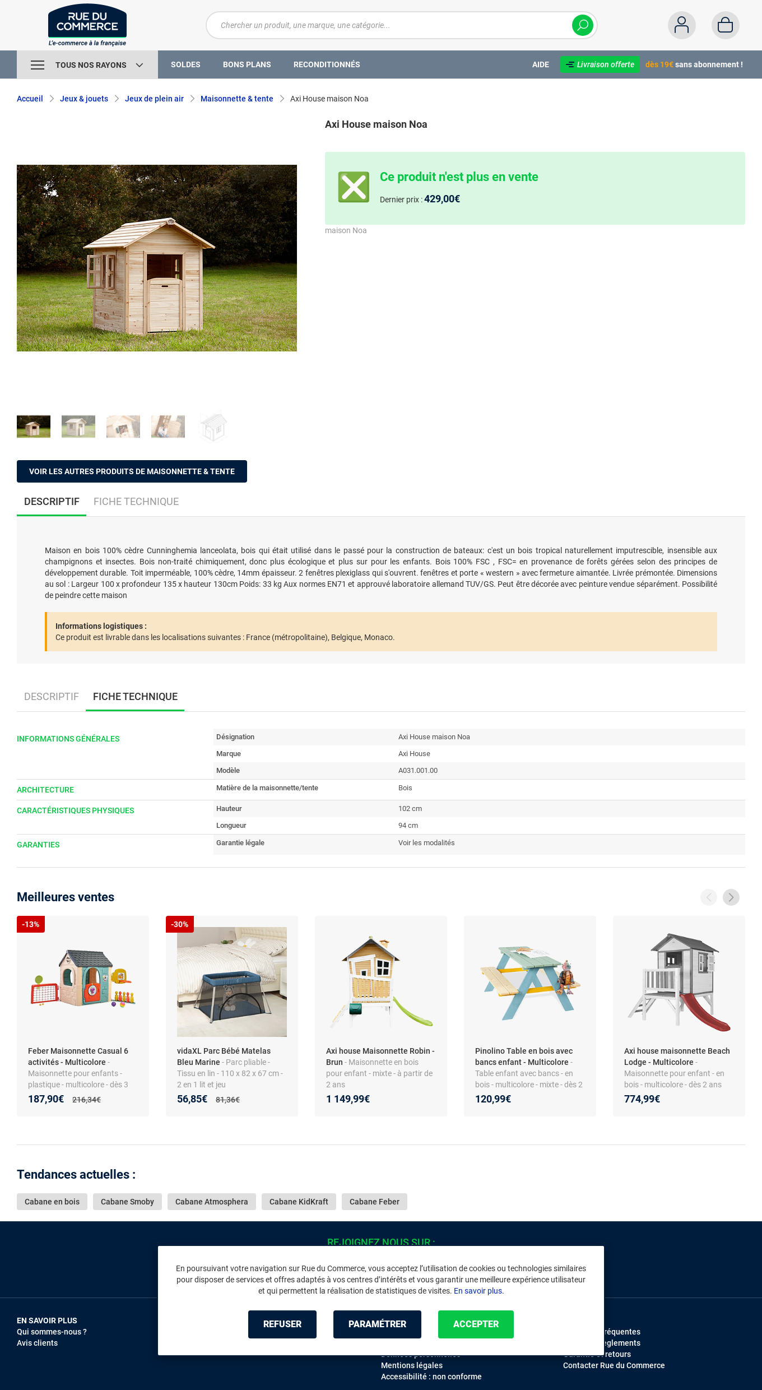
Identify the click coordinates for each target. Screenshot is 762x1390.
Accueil (30, 98)
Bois (405, 788)
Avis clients (37, 1342)
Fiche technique (136, 501)
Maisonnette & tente (237, 98)
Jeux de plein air (154, 98)
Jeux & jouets (84, 98)
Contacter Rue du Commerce (614, 1365)
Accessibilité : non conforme (431, 1376)
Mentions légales (412, 1365)
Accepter (476, 1324)
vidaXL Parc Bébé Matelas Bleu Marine (224, 1056)
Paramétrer (377, 1324)
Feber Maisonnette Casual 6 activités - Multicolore (78, 1056)
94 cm (408, 825)
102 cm (410, 808)
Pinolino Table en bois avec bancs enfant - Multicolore (524, 1056)
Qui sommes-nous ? (52, 1331)
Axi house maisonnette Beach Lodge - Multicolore (677, 1056)
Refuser (282, 1324)
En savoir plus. (479, 1290)
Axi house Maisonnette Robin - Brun (380, 1056)
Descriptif (51, 696)
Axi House (414, 753)
